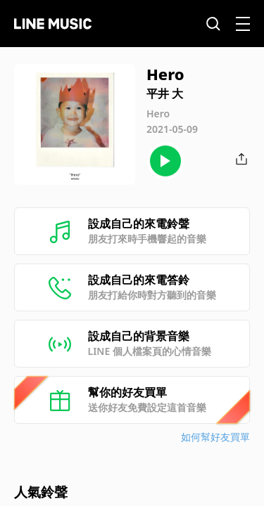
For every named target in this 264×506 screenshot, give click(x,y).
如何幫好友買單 (215, 436)
